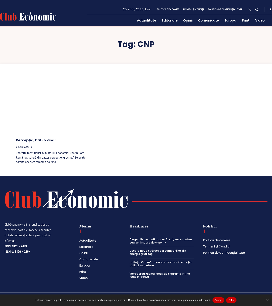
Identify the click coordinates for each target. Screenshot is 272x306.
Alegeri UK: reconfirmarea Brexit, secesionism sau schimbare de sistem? (161, 240)
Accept (218, 300)
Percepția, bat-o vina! (36, 140)
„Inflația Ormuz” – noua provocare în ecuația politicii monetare (161, 263)
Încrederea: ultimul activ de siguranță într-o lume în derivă (160, 275)
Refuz (231, 300)
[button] (256, 9)
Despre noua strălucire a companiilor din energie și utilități (158, 252)
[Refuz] (267, 300)
